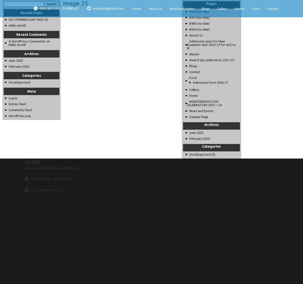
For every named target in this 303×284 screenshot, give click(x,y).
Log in (13, 98)
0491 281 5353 (41, 171)
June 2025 (16, 60)
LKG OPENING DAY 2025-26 (28, 19)
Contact (272, 8)
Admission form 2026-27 (210, 82)
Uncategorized (19, 82)
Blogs (206, 8)
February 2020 (19, 66)
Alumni (239, 8)
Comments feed (20, 110)
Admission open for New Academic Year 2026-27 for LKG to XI (211, 45)
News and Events (182, 8)
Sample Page (198, 117)
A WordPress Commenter (27, 41)
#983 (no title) (199, 23)
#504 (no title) (199, 29)
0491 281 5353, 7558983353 (56, 8)
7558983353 (62, 171)
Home (137, 8)
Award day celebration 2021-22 (211, 60)
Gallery (222, 8)
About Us (155, 8)
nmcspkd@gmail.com (105, 8)
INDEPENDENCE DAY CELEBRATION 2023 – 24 (204, 103)
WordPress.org (20, 116)
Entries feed (17, 104)
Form (255, 8)
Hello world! (17, 25)
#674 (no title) (199, 17)
